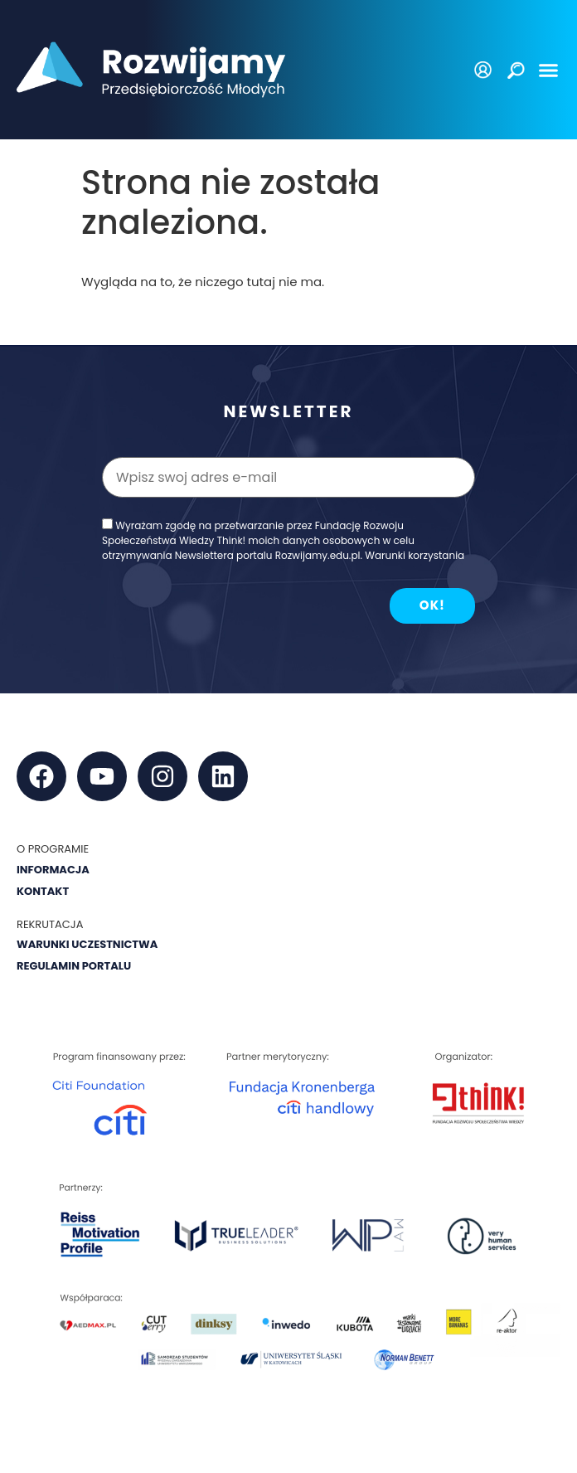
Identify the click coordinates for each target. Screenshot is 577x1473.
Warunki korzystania (414, 555)
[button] (549, 69)
